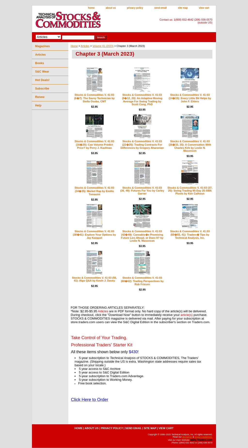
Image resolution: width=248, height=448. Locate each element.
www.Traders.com (201, 439)
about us (111, 8)
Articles (85, 46)
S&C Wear (42, 71)
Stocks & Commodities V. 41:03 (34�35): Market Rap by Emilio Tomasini (94, 191)
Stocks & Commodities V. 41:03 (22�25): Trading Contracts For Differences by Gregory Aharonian (142, 144)
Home (74, 46)
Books (39, 63)
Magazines (42, 46)
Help (38, 105)
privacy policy (135, 8)
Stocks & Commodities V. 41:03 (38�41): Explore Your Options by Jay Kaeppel (94, 234)
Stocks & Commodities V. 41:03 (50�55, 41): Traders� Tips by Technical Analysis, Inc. (189, 234)
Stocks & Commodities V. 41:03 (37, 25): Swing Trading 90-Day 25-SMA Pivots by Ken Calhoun (189, 190)
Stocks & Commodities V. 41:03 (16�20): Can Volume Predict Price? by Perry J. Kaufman (94, 144)
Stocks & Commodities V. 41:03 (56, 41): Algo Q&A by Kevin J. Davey (94, 279)
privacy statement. (203, 437)
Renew (40, 97)
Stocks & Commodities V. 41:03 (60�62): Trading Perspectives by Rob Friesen (142, 281)
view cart (204, 8)
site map (183, 8)
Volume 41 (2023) (103, 46)
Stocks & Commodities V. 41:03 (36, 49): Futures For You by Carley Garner (142, 190)
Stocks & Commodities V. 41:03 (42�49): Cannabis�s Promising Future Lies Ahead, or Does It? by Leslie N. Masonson (142, 236)
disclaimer (187, 437)
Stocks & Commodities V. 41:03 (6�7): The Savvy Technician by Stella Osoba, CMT (94, 98)
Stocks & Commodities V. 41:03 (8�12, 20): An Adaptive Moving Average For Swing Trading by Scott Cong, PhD (142, 99)
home (91, 8)
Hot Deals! (42, 80)
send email (160, 8)
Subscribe (42, 88)
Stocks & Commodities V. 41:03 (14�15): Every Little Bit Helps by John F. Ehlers (190, 98)
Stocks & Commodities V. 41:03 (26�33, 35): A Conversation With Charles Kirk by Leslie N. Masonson (190, 146)
